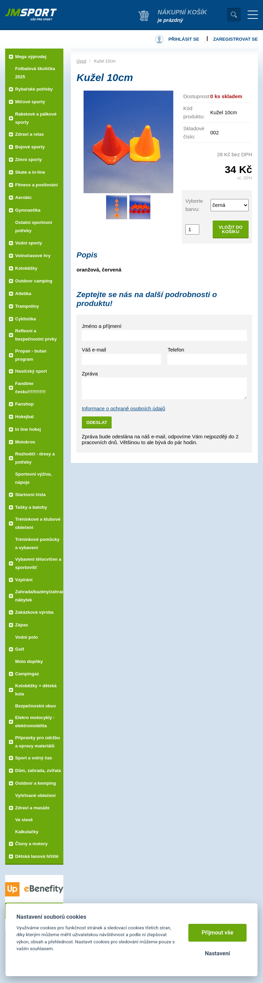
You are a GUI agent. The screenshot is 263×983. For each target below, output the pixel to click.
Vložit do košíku (230, 229)
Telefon (175, 350)
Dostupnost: (196, 96)
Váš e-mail (94, 350)
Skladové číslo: (193, 132)
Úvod (81, 61)
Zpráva (90, 373)
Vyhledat (234, 15)
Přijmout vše (218, 932)
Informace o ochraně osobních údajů (123, 408)
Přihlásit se (183, 39)
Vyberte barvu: (194, 205)
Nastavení (217, 953)
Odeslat (96, 422)
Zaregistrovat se (235, 39)
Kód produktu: (194, 112)
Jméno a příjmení (102, 326)
